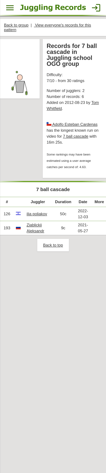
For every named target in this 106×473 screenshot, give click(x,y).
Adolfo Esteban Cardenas (74, 124)
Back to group (16, 25)
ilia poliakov (37, 214)
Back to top (53, 246)
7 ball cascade (75, 136)
